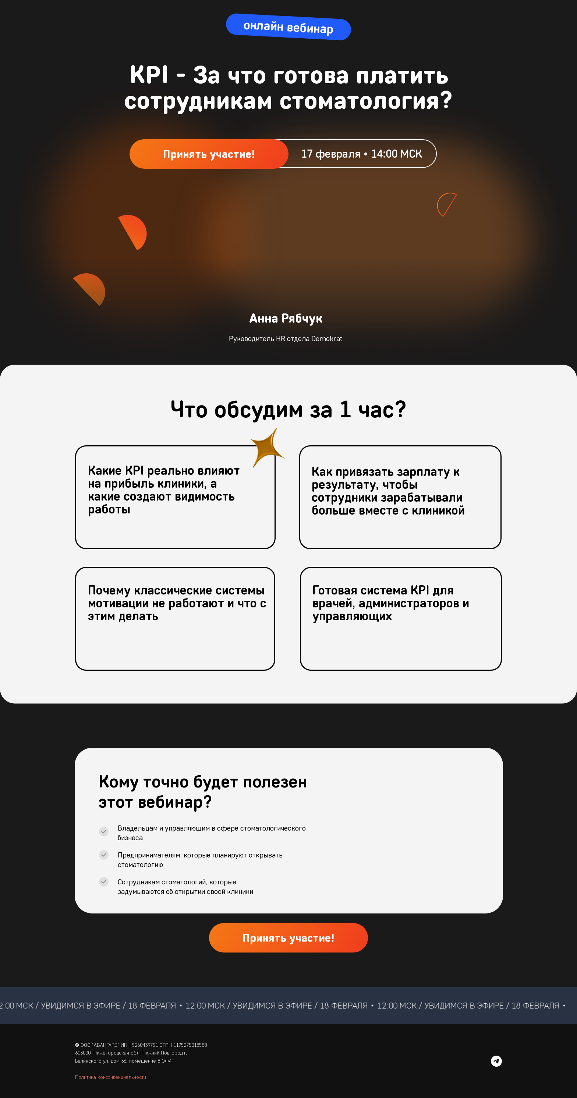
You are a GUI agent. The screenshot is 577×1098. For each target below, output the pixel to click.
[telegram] (496, 1061)
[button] (209, 154)
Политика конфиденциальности (110, 1077)
